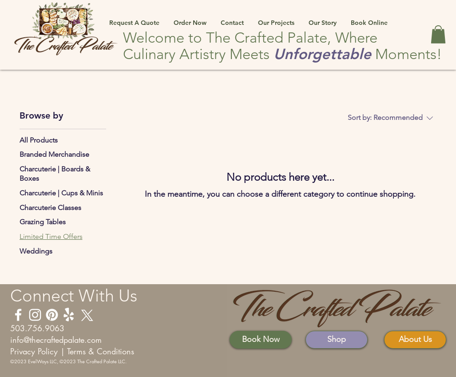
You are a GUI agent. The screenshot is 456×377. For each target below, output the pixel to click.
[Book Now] (261, 340)
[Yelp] (69, 315)
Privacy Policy (34, 351)
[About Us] (415, 340)
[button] (134, 19)
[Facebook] (18, 315)
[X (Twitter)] (86, 315)
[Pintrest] (52, 315)
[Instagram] (35, 315)
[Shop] (336, 340)
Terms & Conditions (100, 351)
